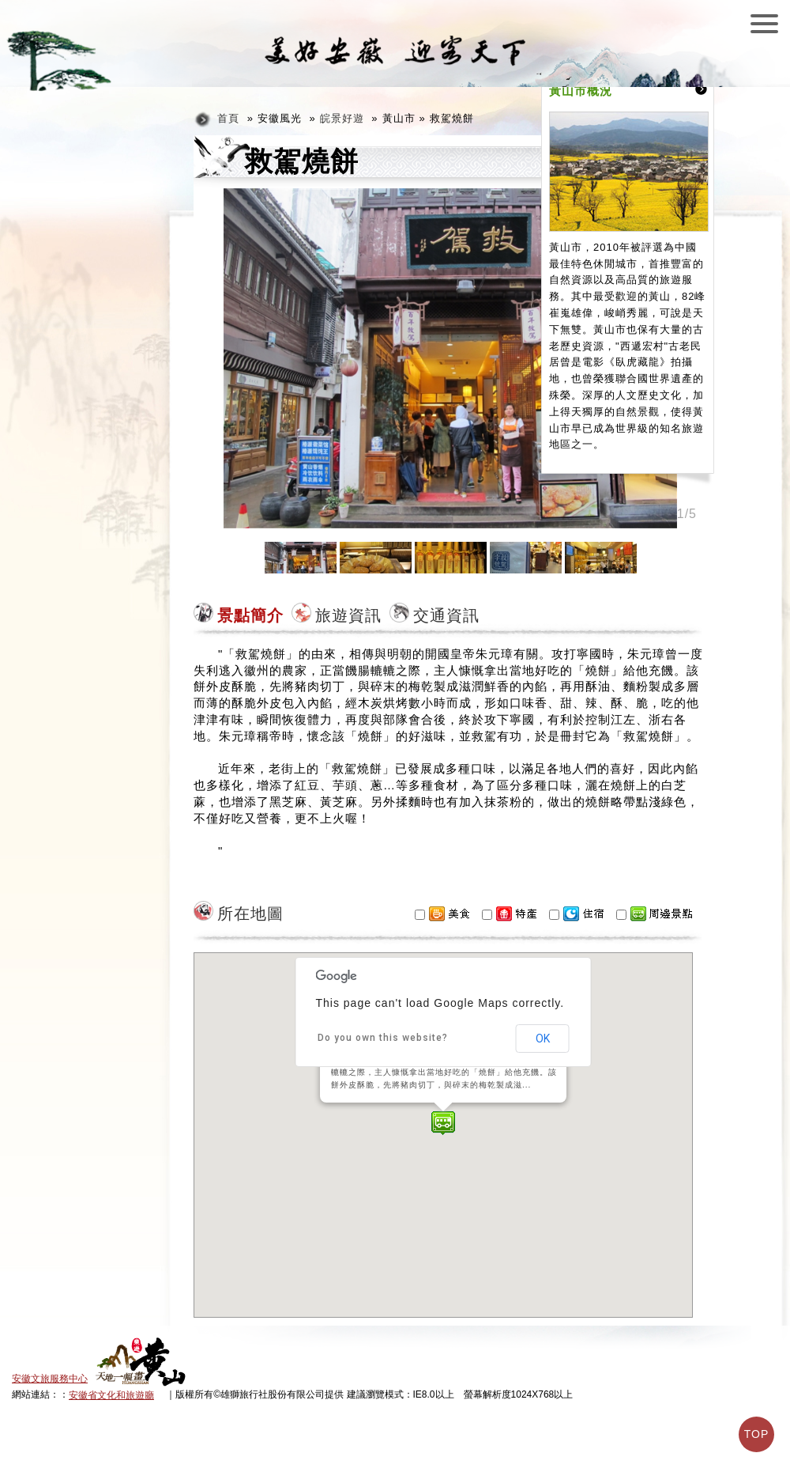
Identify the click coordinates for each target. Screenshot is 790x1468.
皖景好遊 (342, 118)
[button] (443, 1123)
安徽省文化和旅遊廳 (111, 1395)
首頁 (228, 118)
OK (543, 1038)
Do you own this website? (383, 1037)
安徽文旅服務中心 (50, 1378)
